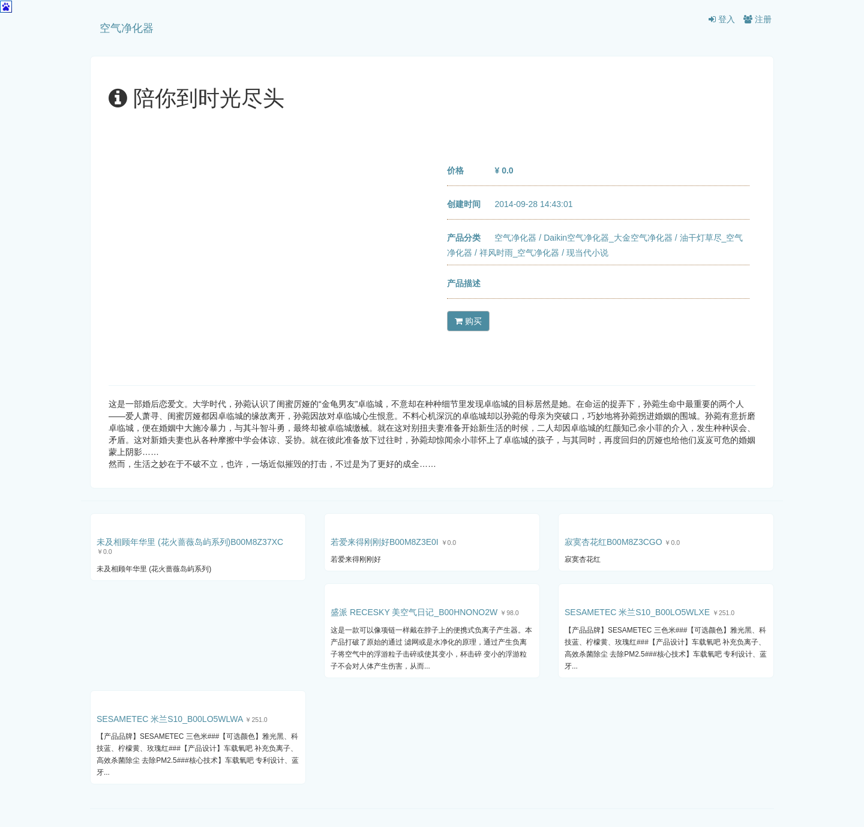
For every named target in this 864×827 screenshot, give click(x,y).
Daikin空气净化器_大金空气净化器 (608, 237)
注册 (757, 19)
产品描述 (464, 283)
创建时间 (464, 204)
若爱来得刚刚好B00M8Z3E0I (385, 542)
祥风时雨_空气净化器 (519, 252)
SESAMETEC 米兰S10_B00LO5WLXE (637, 612)
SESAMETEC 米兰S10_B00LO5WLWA (170, 719)
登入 (722, 19)
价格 (455, 170)
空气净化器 (127, 28)
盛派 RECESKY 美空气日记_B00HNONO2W (414, 612)
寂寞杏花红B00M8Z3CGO (613, 542)
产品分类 (464, 237)
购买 (468, 321)
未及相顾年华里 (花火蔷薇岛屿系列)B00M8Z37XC (190, 542)
